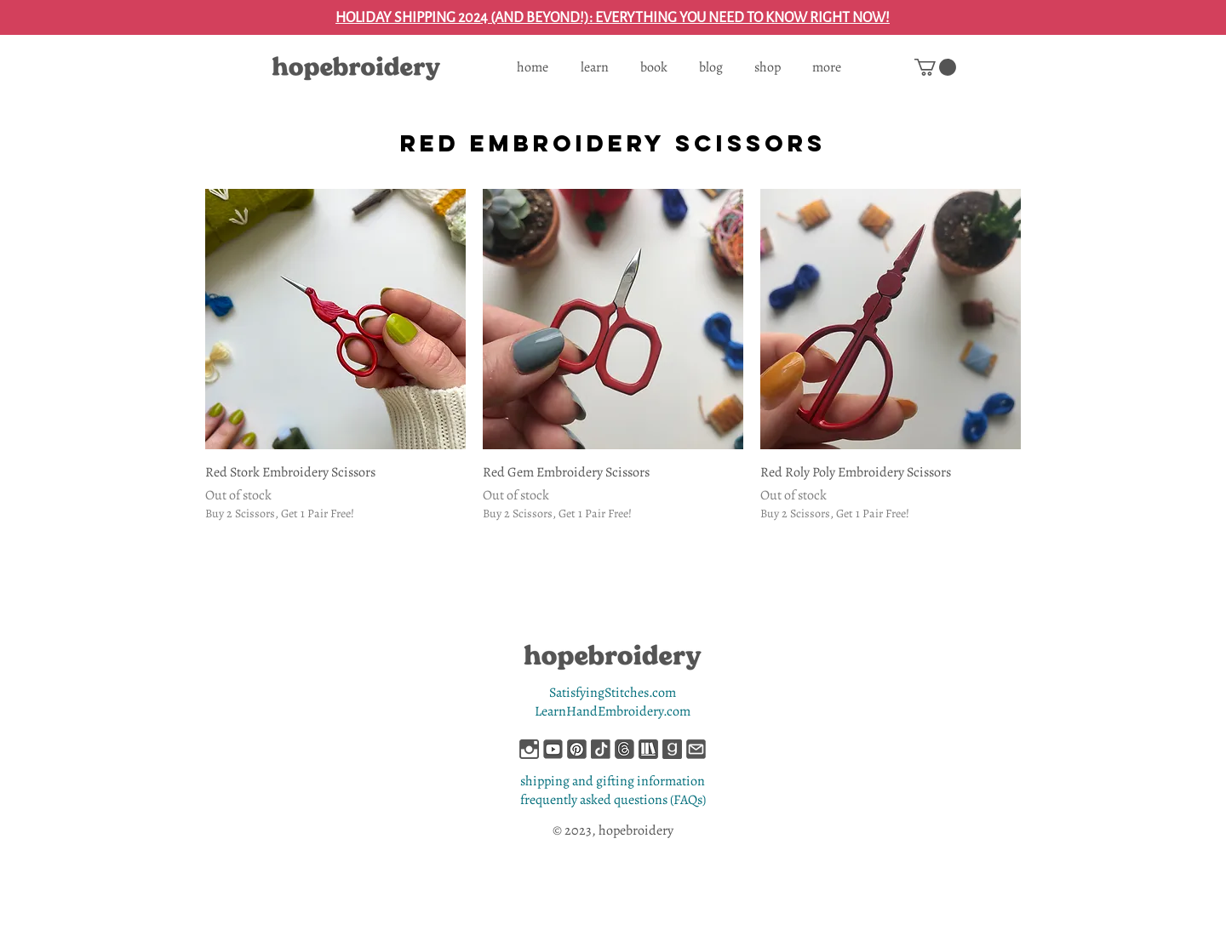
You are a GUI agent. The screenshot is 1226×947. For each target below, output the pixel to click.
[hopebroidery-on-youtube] (553, 749)
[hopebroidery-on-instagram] (529, 749)
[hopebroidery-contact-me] (696, 749)
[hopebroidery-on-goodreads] (672, 749)
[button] (935, 67)
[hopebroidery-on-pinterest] (577, 749)
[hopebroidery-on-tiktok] (600, 749)
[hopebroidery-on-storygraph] (648, 749)
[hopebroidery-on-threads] (624, 749)
